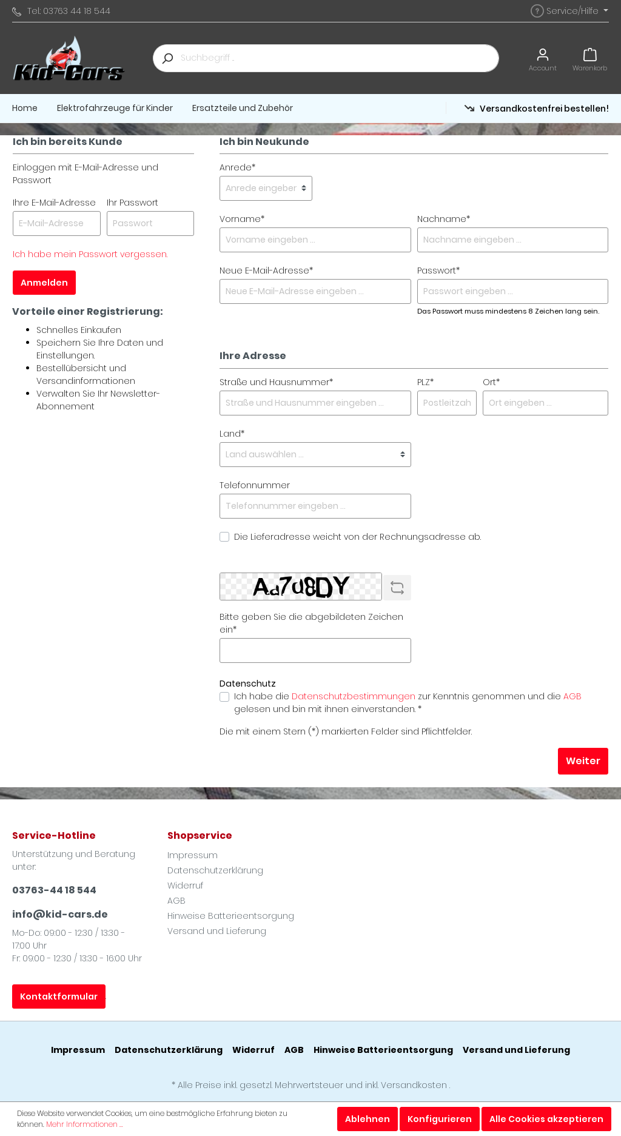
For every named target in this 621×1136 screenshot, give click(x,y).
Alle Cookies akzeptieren (546, 1119)
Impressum (192, 855)
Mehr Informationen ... (84, 1124)
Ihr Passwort (132, 203)
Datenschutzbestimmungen (353, 696)
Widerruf (185, 885)
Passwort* (438, 270)
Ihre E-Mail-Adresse (54, 203)
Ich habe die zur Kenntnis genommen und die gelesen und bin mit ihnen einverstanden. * (408, 702)
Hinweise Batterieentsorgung (230, 916)
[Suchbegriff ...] (340, 58)
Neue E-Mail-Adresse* (266, 270)
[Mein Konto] (543, 57)
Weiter (583, 761)
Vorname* (242, 219)
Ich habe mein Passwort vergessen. (90, 254)
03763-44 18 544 (54, 890)
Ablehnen (367, 1119)
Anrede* (237, 167)
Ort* (491, 382)
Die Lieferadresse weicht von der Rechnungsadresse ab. (357, 537)
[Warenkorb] (590, 57)
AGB (572, 696)
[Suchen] (167, 58)
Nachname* (443, 219)
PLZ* (425, 382)
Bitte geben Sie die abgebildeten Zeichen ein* (311, 623)
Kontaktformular (59, 996)
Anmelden (44, 283)
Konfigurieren (440, 1119)
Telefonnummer (255, 485)
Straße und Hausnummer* (276, 382)
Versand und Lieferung (216, 931)
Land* (232, 434)
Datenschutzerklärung (215, 870)
